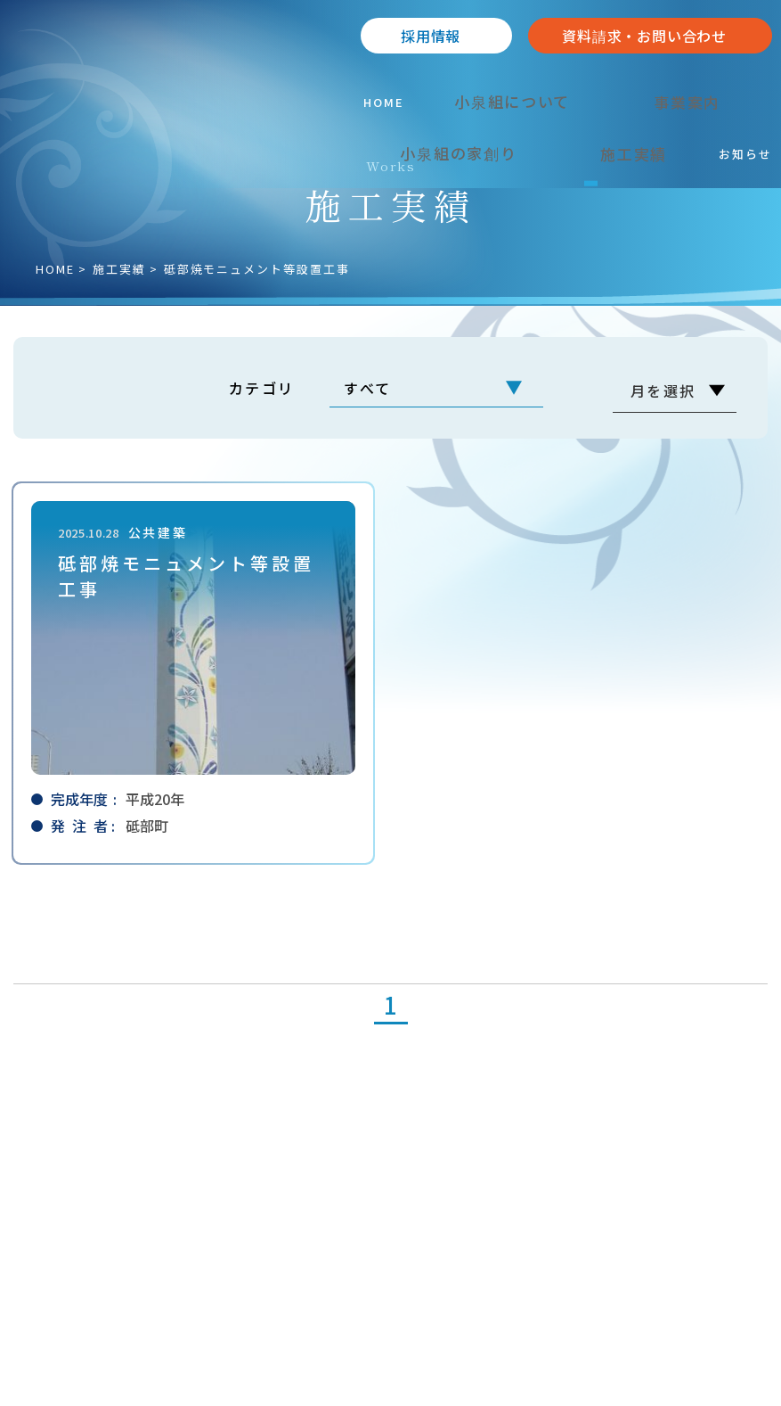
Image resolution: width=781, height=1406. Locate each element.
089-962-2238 (98, 1208)
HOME (55, 268)
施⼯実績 (119, 268)
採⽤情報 (430, 35)
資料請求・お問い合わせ (644, 35)
